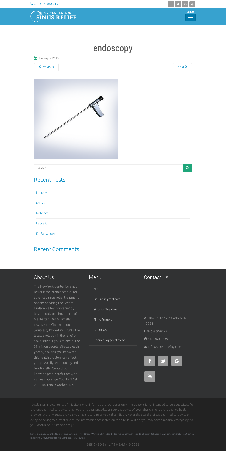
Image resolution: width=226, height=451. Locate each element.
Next (182, 67)
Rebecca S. (43, 213)
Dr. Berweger (45, 233)
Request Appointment (109, 340)
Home (98, 289)
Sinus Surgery (103, 319)
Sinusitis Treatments (108, 309)
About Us (100, 330)
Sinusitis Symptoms (107, 299)
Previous (46, 67)
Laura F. (41, 223)
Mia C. (40, 203)
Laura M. (42, 192)
